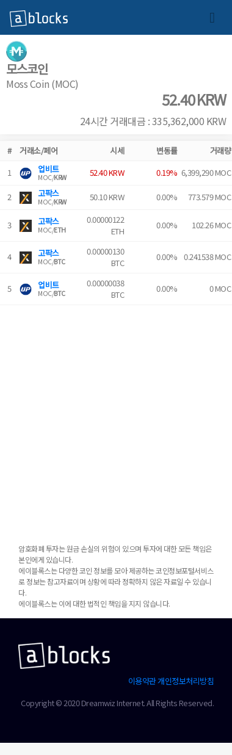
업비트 (48, 169)
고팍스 (48, 193)
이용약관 (142, 681)
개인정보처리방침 (186, 681)
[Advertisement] (114, 419)
